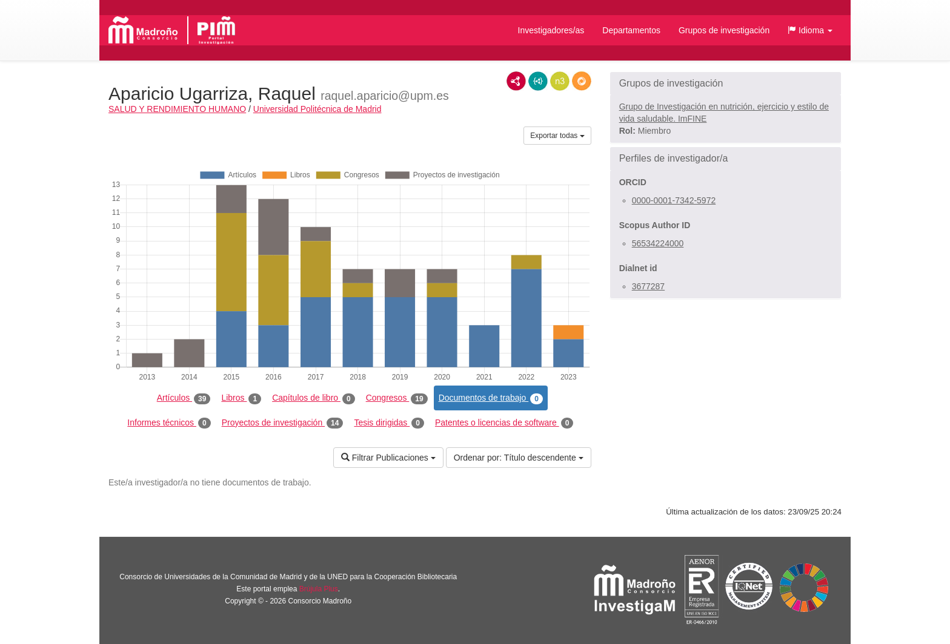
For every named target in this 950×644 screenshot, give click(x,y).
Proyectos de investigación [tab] (283, 423)
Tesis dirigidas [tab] (389, 423)
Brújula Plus (318, 589)
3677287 (648, 286)
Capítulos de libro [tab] (313, 398)
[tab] (725, 83)
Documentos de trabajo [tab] (491, 398)
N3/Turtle (560, 81)
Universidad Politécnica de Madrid (317, 109)
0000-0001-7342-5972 (674, 200)
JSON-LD (538, 81)
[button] (810, 30)
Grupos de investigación (724, 30)
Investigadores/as (551, 30)
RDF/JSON (581, 81)
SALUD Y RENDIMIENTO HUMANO (177, 109)
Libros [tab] (241, 398)
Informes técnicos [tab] (168, 423)
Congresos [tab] (397, 398)
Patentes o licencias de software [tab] (504, 423)
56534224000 (658, 243)
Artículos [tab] (184, 398)
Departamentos (631, 30)
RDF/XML (516, 81)
